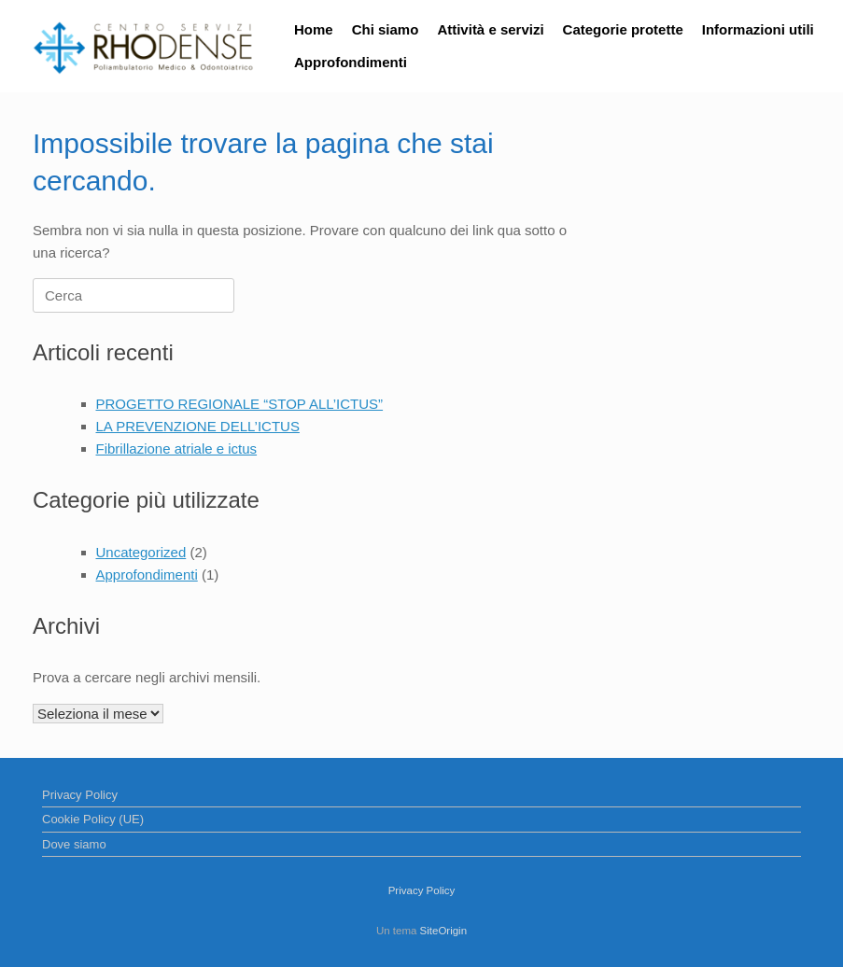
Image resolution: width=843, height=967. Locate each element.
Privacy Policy (80, 795)
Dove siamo (74, 844)
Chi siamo (385, 29)
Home (313, 29)
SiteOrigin (444, 930)
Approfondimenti (350, 62)
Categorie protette (623, 29)
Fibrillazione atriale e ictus (177, 448)
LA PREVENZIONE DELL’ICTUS (198, 426)
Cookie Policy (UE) (93, 819)
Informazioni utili (758, 29)
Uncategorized (141, 552)
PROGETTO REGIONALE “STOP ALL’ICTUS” (240, 404)
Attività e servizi (490, 29)
